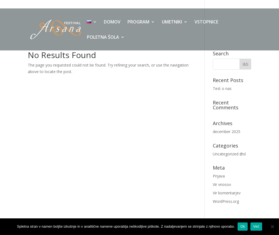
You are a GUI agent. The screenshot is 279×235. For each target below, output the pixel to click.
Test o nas (222, 88)
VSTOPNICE (206, 22)
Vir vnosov (222, 184)
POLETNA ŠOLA (103, 37)
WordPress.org (226, 201)
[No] (272, 226)
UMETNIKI (172, 22)
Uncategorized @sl (229, 153)
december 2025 (226, 131)
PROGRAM (138, 22)
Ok (242, 226)
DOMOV (112, 22)
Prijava (219, 176)
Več (256, 226)
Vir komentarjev (227, 192)
